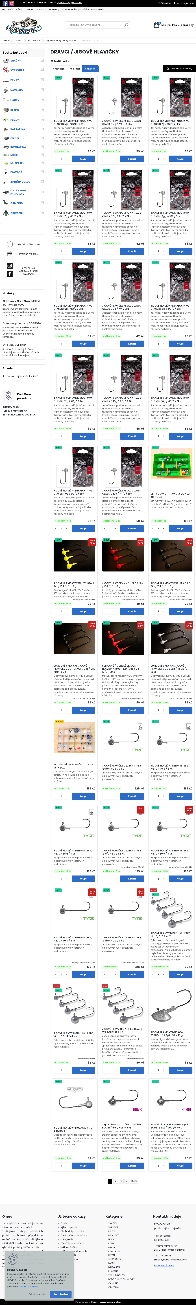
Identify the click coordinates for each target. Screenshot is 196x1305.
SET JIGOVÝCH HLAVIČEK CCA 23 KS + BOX (170, 495)
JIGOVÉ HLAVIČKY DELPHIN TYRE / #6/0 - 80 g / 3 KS (121, 767)
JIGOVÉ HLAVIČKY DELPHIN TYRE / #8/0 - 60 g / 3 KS (73, 852)
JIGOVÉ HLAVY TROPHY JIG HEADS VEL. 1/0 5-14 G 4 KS (74, 1035)
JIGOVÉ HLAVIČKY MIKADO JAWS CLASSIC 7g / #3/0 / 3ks (170, 122)
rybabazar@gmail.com (69, 2)
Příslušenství (34, 40)
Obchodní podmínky (47, 9)
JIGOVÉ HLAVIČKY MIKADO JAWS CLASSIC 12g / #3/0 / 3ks (170, 307)
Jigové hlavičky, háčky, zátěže (61, 40)
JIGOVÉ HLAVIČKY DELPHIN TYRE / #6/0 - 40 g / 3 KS (170, 767)
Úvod (7, 40)
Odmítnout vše (36, 1294)
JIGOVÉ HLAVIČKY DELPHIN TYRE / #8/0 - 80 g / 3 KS (121, 939)
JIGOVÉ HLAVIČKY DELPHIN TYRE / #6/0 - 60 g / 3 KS (170, 852)
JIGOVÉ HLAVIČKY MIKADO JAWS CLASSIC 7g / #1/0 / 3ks (121, 215)
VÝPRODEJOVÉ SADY (14, 345)
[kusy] (61, 159)
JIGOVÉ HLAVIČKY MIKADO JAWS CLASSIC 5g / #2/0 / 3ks (73, 307)
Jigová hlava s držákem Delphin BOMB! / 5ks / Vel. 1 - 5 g (121, 1126)
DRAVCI (18, 40)
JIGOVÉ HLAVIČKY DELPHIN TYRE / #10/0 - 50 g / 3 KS (121, 852)
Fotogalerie (98, 9)
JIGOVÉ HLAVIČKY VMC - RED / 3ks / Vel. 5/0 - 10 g (122, 585)
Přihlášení (166, 3)
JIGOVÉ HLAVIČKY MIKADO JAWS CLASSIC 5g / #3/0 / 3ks (170, 215)
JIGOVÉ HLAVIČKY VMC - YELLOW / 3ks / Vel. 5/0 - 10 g (74, 585)
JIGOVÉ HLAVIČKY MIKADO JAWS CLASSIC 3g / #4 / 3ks (121, 307)
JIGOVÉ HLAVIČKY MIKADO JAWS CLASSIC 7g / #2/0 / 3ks (73, 215)
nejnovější (90, 68)
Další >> (134, 1181)
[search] (126, 26)
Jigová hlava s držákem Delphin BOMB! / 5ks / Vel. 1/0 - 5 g (170, 1126)
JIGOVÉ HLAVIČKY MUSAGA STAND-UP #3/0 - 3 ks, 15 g (167, 1034)
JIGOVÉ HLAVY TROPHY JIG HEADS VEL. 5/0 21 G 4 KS (122, 1031)
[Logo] (23, 25)
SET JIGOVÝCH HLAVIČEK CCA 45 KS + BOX (73, 766)
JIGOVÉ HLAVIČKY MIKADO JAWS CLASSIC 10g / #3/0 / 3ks (170, 400)
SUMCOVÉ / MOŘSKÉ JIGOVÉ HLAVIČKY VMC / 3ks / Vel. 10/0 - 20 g (170, 669)
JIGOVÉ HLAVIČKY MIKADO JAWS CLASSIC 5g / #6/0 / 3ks (73, 122)
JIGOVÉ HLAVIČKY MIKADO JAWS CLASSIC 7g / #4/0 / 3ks (121, 122)
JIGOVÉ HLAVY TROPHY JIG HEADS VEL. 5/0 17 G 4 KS (171, 935)
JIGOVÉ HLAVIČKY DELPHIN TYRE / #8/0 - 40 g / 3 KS (73, 939)
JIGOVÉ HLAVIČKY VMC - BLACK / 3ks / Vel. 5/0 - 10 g (170, 585)
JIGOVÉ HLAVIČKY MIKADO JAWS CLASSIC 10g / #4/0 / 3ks (121, 400)
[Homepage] (3, 10)
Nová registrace (185, 3)
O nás (10, 9)
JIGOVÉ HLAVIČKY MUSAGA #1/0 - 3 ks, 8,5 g (74, 1129)
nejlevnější (59, 68)
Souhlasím (61, 1294)
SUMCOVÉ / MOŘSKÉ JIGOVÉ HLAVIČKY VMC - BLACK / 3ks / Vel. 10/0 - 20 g (74, 669)
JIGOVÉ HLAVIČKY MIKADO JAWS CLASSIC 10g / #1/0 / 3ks (121, 492)
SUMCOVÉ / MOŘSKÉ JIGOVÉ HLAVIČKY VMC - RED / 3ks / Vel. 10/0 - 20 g (121, 669)
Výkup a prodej (24, 9)
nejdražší (75, 68)
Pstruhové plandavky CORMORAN (22, 323)
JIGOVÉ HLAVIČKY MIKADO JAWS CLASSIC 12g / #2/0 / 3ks (73, 400)
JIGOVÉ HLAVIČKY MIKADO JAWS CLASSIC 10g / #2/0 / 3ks (73, 492)
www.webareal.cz (110, 1302)
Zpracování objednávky (75, 9)
